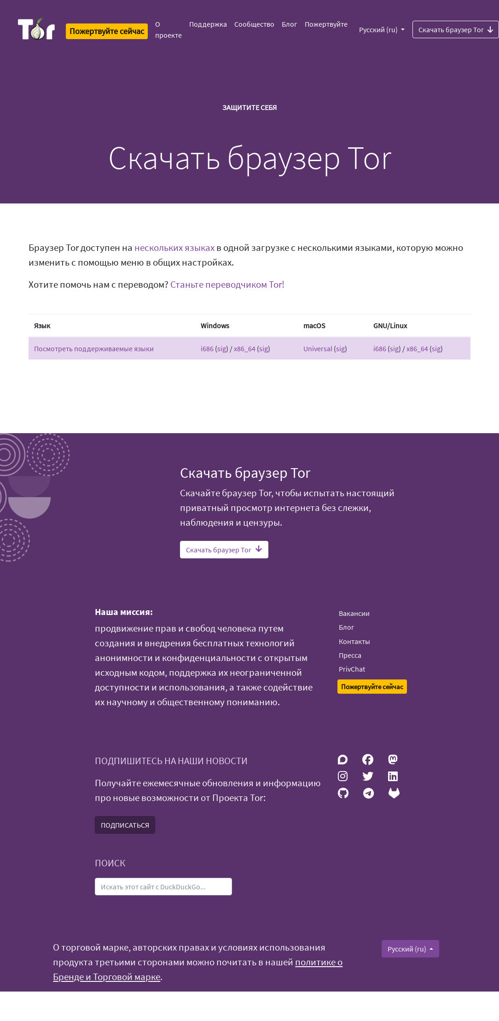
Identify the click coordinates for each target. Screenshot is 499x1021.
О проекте (168, 29)
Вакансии (354, 613)
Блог (289, 24)
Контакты (354, 641)
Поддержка (208, 24)
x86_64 (244, 348)
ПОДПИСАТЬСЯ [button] (125, 825)
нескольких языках (174, 248)
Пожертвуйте (326, 24)
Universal (317, 348)
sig (221, 348)
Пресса (350, 655)
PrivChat (352, 668)
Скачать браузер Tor (224, 549)
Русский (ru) (379, 29)
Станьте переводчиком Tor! (227, 284)
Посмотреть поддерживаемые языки (94, 348)
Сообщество (254, 24)
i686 (207, 348)
